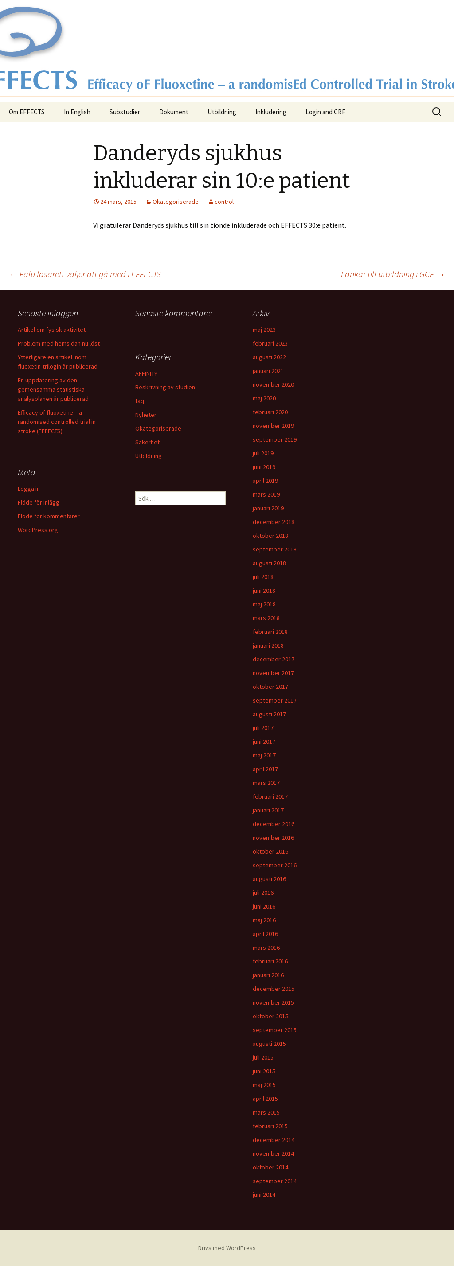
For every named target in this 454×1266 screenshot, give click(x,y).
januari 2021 (268, 371)
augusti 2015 (269, 1044)
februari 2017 (270, 796)
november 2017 (273, 673)
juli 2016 (263, 893)
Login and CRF (325, 112)
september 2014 (275, 1181)
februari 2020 (270, 412)
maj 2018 (264, 604)
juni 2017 (264, 742)
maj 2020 (264, 398)
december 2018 (273, 522)
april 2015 (265, 1099)
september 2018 (275, 549)
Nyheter (146, 415)
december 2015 (273, 989)
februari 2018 (270, 632)
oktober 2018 (270, 536)
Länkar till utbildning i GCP (393, 274)
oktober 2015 (270, 1016)
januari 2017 (268, 810)
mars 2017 (266, 783)
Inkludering (270, 112)
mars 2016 (266, 947)
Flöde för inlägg (38, 502)
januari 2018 (268, 645)
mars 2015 (266, 1112)
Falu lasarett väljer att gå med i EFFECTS (85, 274)
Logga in (29, 489)
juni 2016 (264, 906)
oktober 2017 (270, 687)
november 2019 (273, 426)
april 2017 (265, 769)
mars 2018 (266, 618)
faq (139, 401)
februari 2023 (270, 343)
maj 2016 (264, 920)
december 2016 (273, 824)
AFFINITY (146, 373)
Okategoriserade (176, 202)
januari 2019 (268, 508)
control (224, 202)
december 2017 (273, 659)
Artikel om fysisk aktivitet (52, 330)
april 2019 (265, 481)
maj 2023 (264, 330)
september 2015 (275, 1030)
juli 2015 (263, 1057)
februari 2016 (270, 961)
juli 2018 (263, 577)
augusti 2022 (269, 357)
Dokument (173, 112)
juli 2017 (263, 728)
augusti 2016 (269, 879)
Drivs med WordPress (227, 1248)
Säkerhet (147, 442)
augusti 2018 (269, 563)
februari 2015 (270, 1126)
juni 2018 (264, 590)
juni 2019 (264, 467)
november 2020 (273, 384)
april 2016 (265, 934)
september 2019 (275, 439)
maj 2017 (264, 755)
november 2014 (273, 1153)
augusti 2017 (269, 714)
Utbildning (221, 112)
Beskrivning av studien (165, 387)
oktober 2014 (270, 1167)
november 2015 (273, 1002)
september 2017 (275, 700)
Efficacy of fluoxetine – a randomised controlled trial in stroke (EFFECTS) (57, 421)
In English (77, 112)
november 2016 (273, 838)
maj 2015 (264, 1085)
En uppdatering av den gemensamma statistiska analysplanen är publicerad (53, 389)
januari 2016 (268, 975)
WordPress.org (38, 530)
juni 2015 (264, 1071)
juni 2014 (264, 1195)
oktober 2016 (270, 851)
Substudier (125, 112)
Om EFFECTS (27, 112)
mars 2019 (266, 494)
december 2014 (273, 1140)
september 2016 (275, 865)
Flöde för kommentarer (49, 516)
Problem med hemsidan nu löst (59, 343)
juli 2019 (263, 453)
